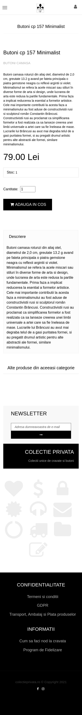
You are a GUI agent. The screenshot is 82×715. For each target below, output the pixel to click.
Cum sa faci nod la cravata (42, 641)
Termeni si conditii (42, 597)
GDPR (42, 605)
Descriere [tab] (17, 236)
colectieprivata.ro (27, 682)
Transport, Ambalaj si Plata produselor (42, 614)
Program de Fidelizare (42, 650)
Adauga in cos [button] (28, 204)
